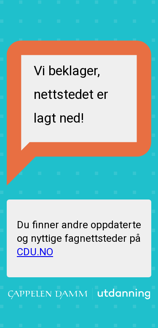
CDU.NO (35, 252)
